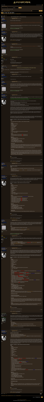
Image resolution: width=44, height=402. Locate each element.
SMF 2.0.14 (19, 399)
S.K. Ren (3, 65)
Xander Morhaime (4, 313)
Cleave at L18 (15, 325)
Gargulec (15, 395)
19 (6, 15)
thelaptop (3, 74)
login (4, 6)
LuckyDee (3, 18)
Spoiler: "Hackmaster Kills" (13, 40)
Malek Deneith (3, 31)
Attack (16, 242)
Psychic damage (35, 242)
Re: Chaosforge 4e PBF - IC (15, 31)
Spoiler (11, 157)
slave (2, 235)
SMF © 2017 (21, 399)
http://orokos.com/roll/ (30, 291)
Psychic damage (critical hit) (16, 243)
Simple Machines (24, 399)
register (6, 6)
